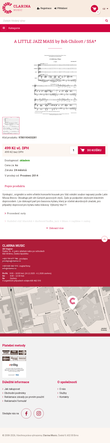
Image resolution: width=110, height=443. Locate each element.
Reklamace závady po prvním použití (24, 396)
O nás (62, 389)
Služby (63, 393)
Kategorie (14, 28)
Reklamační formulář (15, 401)
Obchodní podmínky (15, 393)
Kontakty (64, 396)
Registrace (46, 8)
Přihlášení (62, 8)
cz (104, 8)
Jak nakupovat (12, 389)
